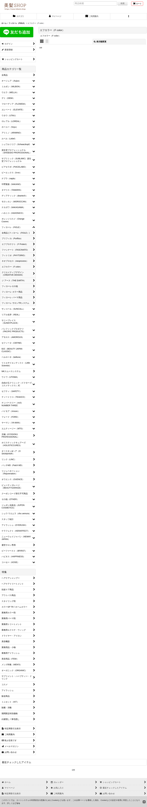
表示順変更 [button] (100, 41)
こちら (17, 803)
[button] (128, 16)
